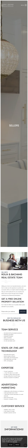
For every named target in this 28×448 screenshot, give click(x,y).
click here (15, 441)
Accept (10, 444)
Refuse (17, 444)
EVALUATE (16, 311)
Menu (24, 5)
